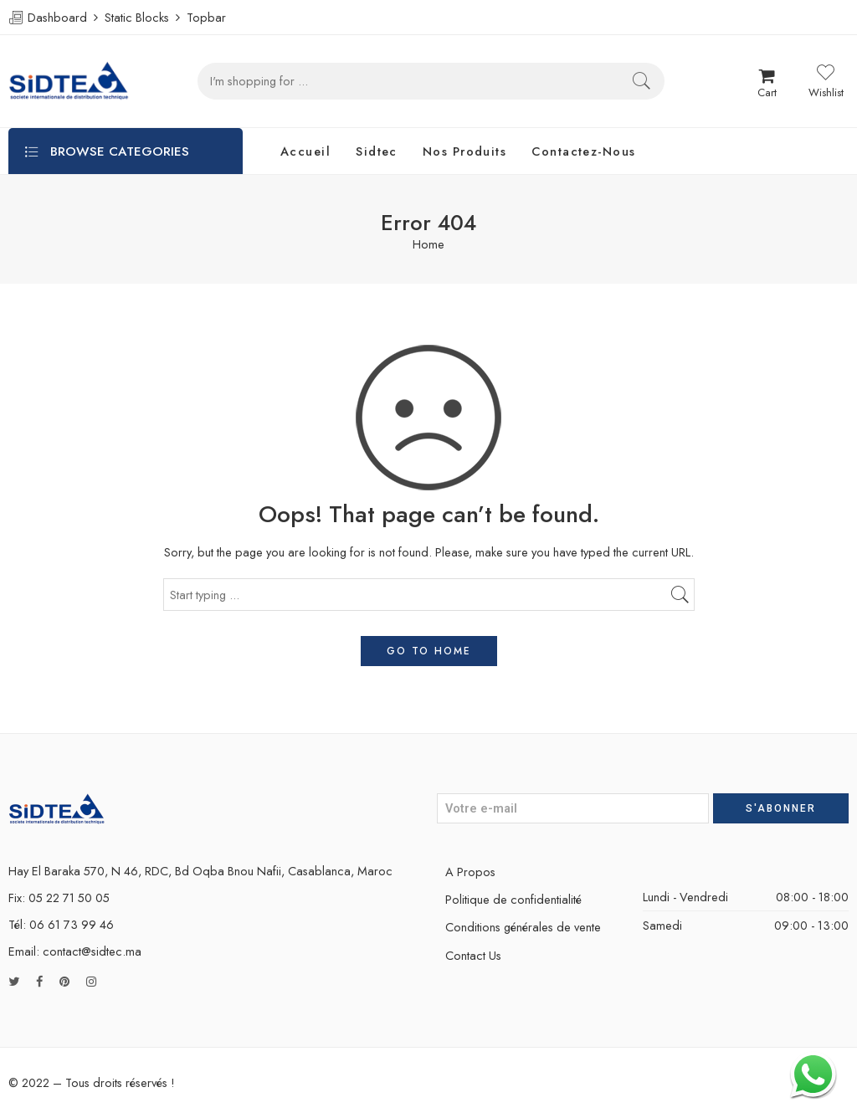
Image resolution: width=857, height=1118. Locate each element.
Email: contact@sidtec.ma (74, 951)
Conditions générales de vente (523, 927)
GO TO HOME (429, 651)
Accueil (305, 151)
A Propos (470, 871)
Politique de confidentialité (513, 899)
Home (428, 244)
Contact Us (473, 955)
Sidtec (377, 151)
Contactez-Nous (583, 151)
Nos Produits (464, 151)
